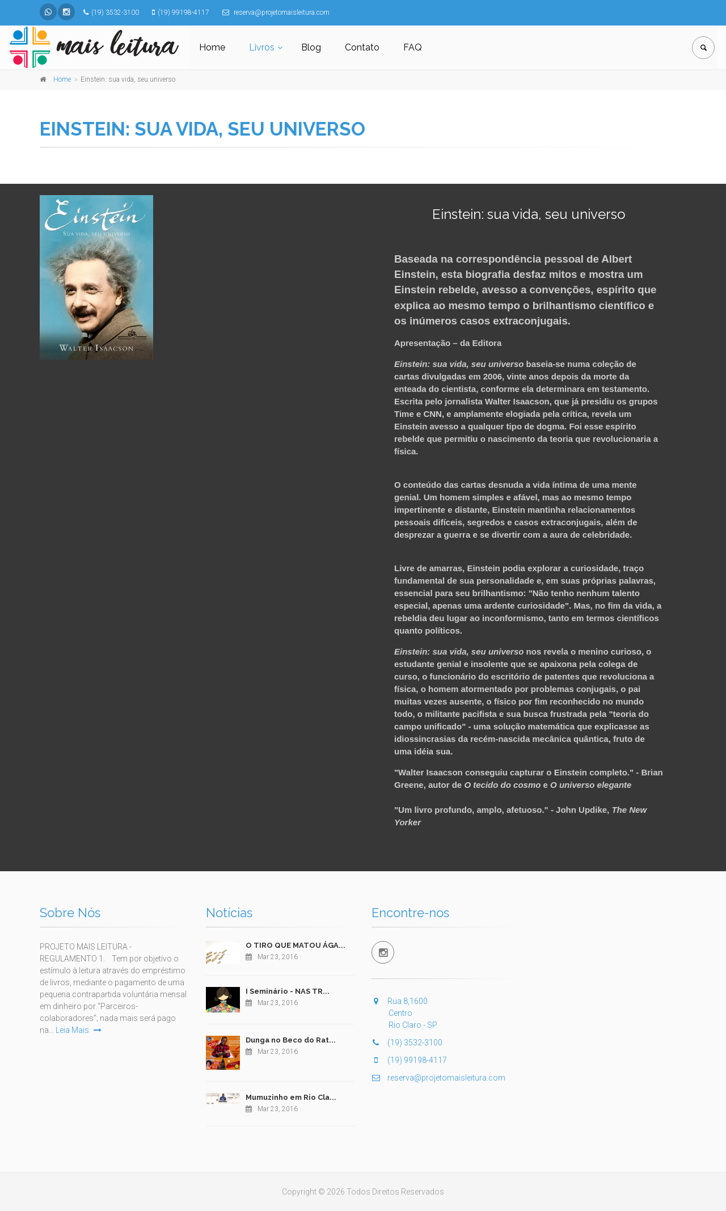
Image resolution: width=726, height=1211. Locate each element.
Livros (262, 47)
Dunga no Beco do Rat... (291, 1040)
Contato (362, 47)
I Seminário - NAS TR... (288, 991)
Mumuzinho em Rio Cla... (291, 1097)
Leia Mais (79, 1030)
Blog (311, 47)
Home (212, 47)
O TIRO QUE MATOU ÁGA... (295, 945)
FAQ (412, 47)
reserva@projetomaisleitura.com (438, 1077)
